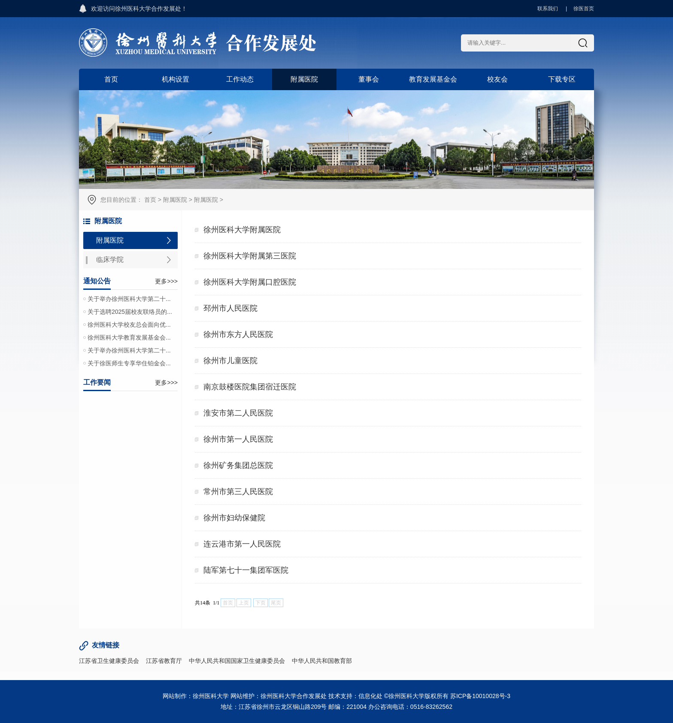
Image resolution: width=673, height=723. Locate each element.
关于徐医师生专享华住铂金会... (129, 363)
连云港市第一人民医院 (242, 544)
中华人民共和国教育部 (322, 660)
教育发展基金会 (433, 79)
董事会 (368, 79)
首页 (111, 79)
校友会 (497, 79)
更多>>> (166, 281)
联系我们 (547, 9)
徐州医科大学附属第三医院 (249, 256)
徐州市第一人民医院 (238, 439)
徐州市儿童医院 (230, 360)
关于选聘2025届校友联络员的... (130, 311)
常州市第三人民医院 (238, 491)
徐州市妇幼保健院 (234, 517)
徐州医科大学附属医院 (242, 229)
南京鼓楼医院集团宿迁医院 (249, 387)
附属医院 (304, 79)
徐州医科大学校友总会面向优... (129, 324)
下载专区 (562, 79)
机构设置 (175, 79)
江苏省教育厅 (164, 660)
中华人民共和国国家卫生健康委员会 (237, 660)
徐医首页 (583, 9)
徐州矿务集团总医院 (238, 465)
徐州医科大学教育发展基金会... (129, 337)
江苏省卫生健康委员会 (109, 660)
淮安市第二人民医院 (238, 413)
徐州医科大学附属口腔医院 (249, 282)
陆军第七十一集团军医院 (245, 570)
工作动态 (240, 79)
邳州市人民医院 (230, 308)
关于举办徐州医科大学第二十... (129, 298)
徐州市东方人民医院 (238, 334)
